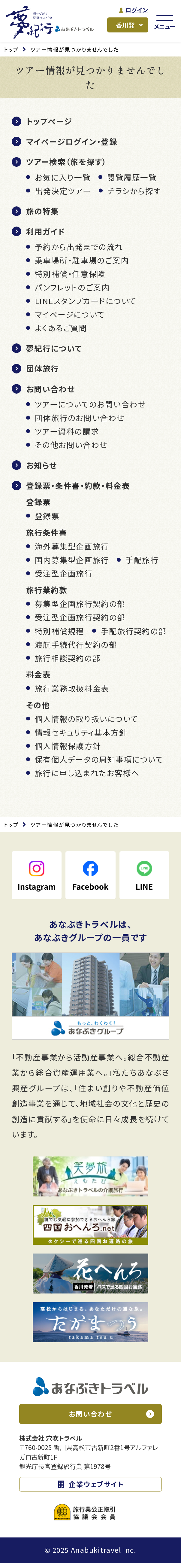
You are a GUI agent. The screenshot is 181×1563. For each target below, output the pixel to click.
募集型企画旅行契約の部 (80, 603)
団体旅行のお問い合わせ (80, 417)
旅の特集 (42, 210)
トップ (11, 49)
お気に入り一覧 (63, 177)
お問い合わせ (50, 388)
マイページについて (70, 314)
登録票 (47, 515)
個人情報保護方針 (68, 745)
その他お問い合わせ (71, 444)
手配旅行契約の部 (134, 630)
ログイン (136, 10)
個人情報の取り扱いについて (86, 718)
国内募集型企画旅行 (72, 559)
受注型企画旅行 (64, 573)
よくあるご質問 (61, 327)
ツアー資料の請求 (67, 431)
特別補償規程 (59, 630)
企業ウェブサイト (96, 1484)
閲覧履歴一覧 (132, 177)
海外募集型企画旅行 (72, 546)
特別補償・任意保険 (70, 273)
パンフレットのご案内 (72, 287)
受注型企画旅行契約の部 (80, 617)
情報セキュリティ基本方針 (81, 732)
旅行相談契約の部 (68, 657)
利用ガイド (45, 231)
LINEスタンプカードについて (86, 300)
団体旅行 (42, 368)
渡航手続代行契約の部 (76, 644)
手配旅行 (141, 559)
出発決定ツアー (63, 190)
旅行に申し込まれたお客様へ (87, 772)
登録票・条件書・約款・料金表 (78, 485)
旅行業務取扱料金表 (72, 688)
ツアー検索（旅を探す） (66, 161)
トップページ (49, 120)
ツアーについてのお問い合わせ (90, 404)
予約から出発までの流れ (79, 246)
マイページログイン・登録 (72, 141)
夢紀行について (54, 348)
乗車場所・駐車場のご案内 (82, 260)
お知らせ (41, 465)
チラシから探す (134, 190)
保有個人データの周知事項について (99, 759)
